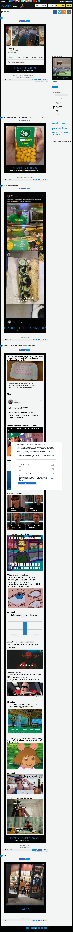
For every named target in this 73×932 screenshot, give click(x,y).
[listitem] (36, 462)
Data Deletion (29, 487)
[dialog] (36, 466)
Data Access (36, 487)
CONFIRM (27, 483)
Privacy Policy (44, 487)
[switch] (52, 465)
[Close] (59, 444)
